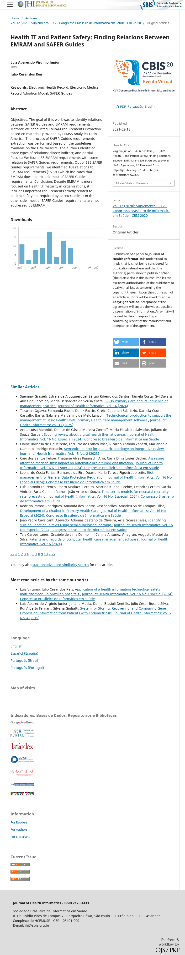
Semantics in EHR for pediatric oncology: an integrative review (114, 448)
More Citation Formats (132, 183)
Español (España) (24, 653)
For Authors (19, 829)
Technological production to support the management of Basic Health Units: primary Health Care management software (95, 417)
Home (15, 18)
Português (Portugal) (27, 667)
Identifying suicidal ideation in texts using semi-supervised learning (93, 522)
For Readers (19, 822)
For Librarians (20, 836)
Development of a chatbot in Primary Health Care (60, 510)
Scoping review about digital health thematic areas (85, 434)
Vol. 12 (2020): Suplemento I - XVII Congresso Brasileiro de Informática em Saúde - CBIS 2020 (76, 23)
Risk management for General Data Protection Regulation (86, 475)
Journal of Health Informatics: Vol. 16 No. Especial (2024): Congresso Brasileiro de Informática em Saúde (89, 436)
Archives (31, 18)
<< (12, 554)
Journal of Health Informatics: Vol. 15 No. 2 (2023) (59, 453)
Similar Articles (25, 386)
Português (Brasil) (25, 660)
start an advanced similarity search (60, 564)
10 (46, 554)
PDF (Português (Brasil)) (137, 106)
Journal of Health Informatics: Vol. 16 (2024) (93, 406)
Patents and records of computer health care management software (84, 539)
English (16, 646)
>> (53, 554)
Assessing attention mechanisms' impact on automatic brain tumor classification (92, 460)
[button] (126, 342)
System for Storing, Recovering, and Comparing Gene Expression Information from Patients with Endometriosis (93, 610)
